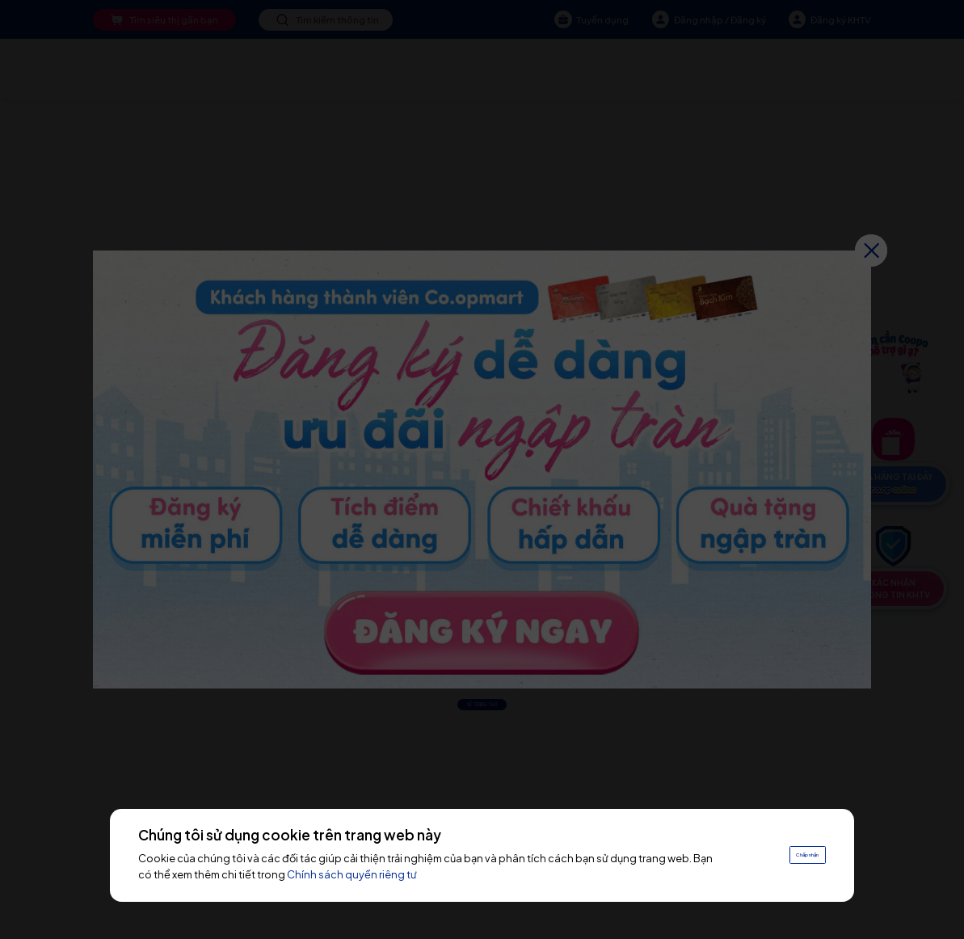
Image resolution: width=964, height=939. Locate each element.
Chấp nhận (789, 854)
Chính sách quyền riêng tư (399, 874)
